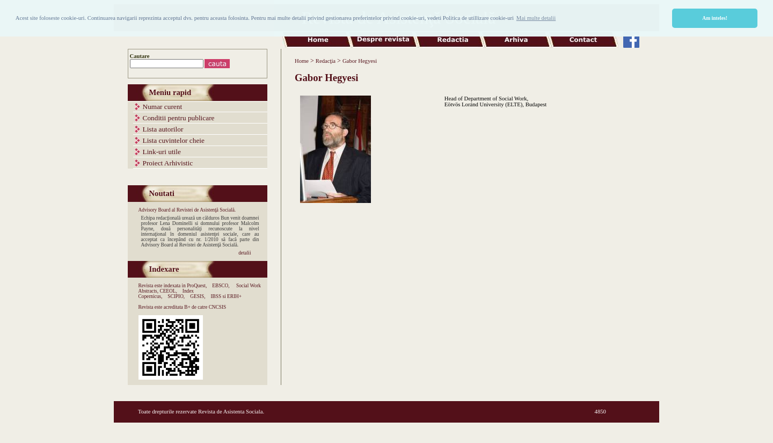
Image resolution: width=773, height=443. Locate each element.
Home (302, 61)
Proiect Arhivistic (168, 163)
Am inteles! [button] (714, 18)
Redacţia (326, 61)
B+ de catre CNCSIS (205, 307)
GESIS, (197, 296)
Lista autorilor (163, 129)
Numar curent (163, 107)
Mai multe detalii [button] (536, 18)
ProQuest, (197, 285)
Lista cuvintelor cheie (174, 140)
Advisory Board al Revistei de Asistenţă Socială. (187, 210)
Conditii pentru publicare (179, 118)
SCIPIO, (176, 296)
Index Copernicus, (166, 293)
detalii (244, 253)
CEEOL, (168, 291)
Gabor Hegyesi (359, 61)
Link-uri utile (162, 152)
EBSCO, (220, 285)
